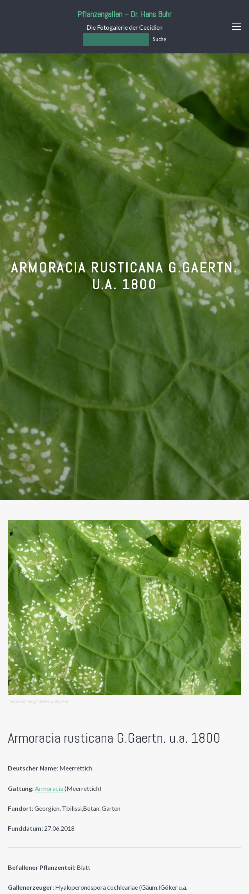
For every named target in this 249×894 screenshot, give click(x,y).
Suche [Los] (159, 39)
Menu (236, 26)
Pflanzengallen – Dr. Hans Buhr (124, 14)
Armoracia (49, 788)
